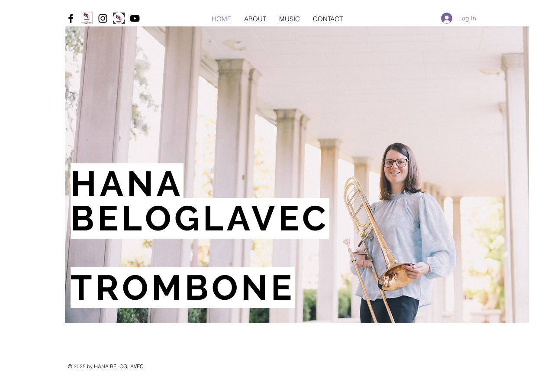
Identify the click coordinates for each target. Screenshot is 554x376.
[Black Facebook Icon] (71, 18)
